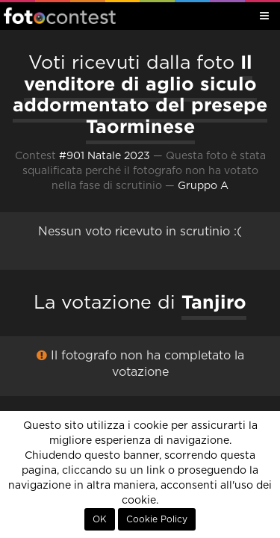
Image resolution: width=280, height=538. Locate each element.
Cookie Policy (156, 519)
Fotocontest (60, 15)
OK (100, 519)
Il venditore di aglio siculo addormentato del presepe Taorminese (140, 94)
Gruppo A (203, 186)
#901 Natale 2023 (104, 156)
